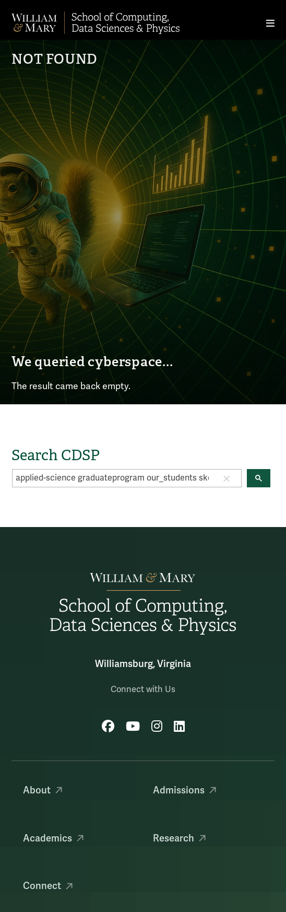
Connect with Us (143, 689)
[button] (226, 478)
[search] (112, 478)
